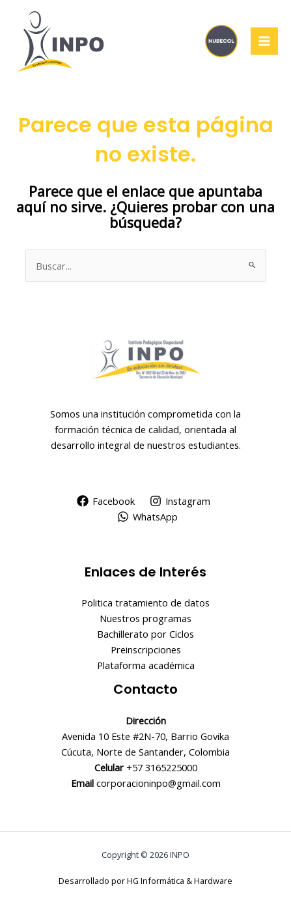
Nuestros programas (145, 618)
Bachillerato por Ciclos (145, 633)
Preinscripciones (146, 649)
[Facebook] (106, 501)
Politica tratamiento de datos (145, 602)
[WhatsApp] (147, 516)
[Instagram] (180, 501)
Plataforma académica (146, 665)
